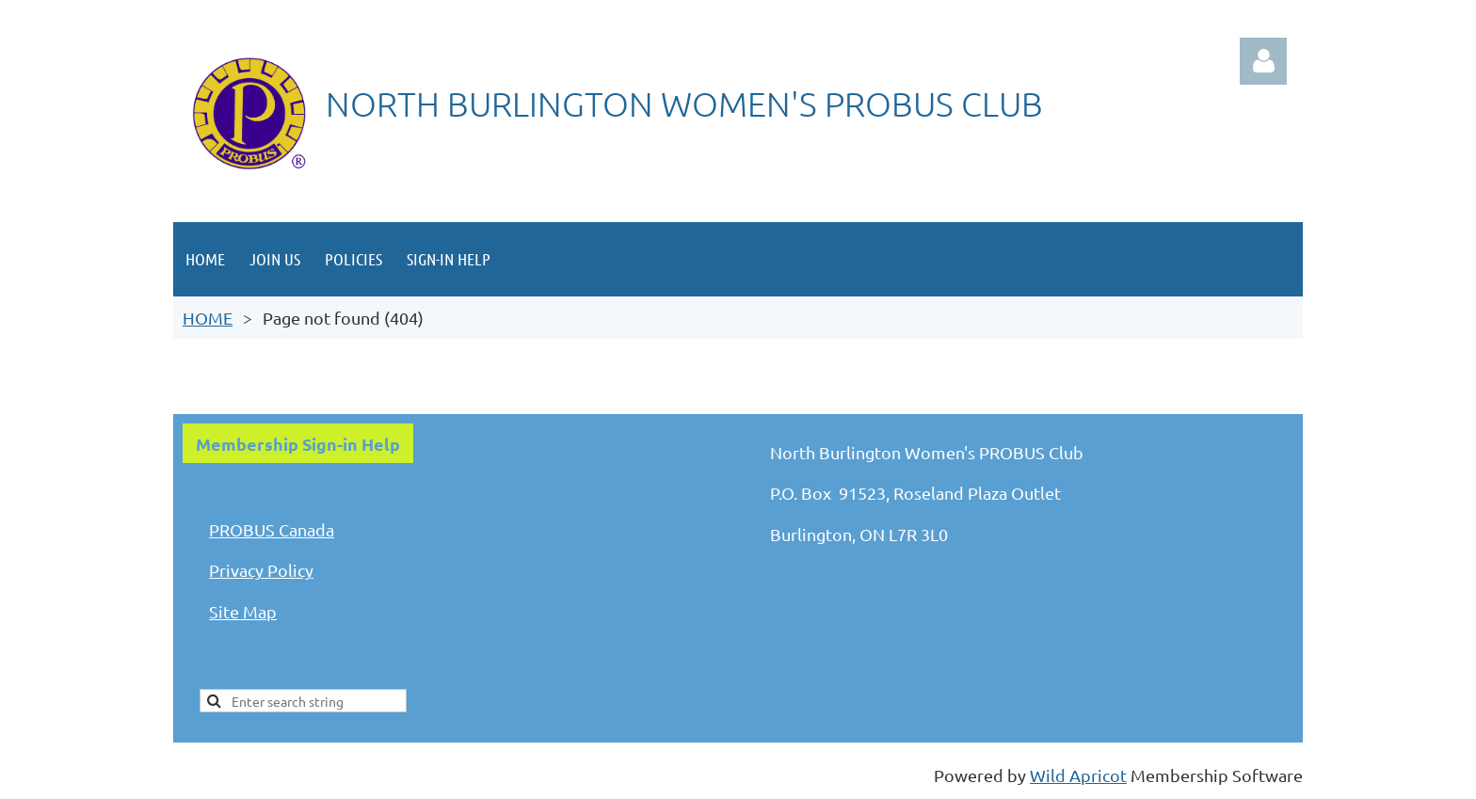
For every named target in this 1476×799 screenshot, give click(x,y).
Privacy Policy (261, 570)
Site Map (243, 611)
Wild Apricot (1078, 775)
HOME (208, 318)
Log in (1263, 61)
